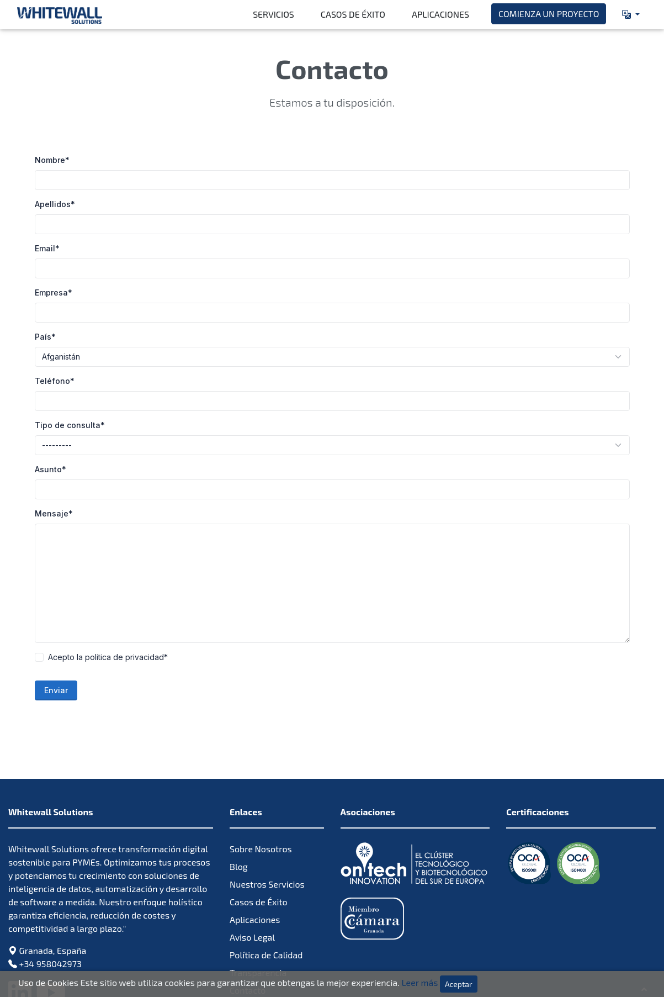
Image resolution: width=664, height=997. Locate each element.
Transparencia (258, 906)
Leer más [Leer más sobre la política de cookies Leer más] (419, 982)
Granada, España (53, 884)
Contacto (247, 924)
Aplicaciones (440, 14)
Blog (239, 800)
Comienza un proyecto (548, 13)
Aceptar (458, 984)
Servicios (273, 14)
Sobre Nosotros (261, 782)
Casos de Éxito (353, 14)
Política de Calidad (266, 888)
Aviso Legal (252, 871)
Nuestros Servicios (267, 818)
